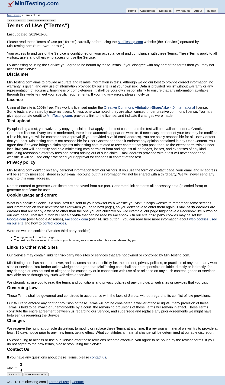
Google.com (16, 219)
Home (132, 10)
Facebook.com (76, 219)
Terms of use (59, 382)
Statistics (165, 10)
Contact (78, 382)
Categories (147, 10)
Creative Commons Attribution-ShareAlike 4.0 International (149, 107)
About (198, 10)
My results (183, 10)
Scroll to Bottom (16, 20)
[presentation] (15, 367)
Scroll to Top (14, 374)
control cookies (54, 223)
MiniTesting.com (33, 3)
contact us (98, 357)
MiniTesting (14, 15)
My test (211, 10)
